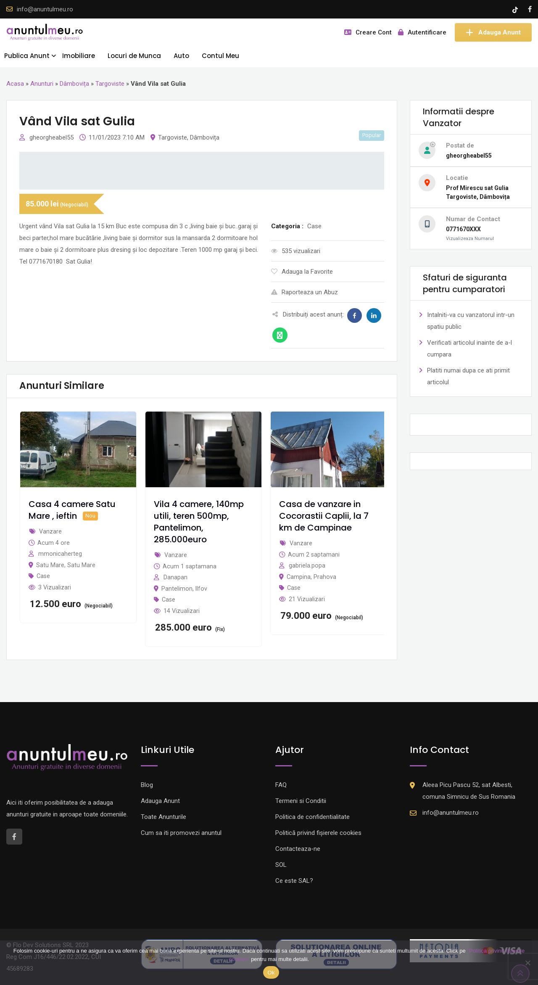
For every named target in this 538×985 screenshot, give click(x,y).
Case (43, 576)
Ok (270, 972)
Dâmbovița (74, 83)
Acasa (15, 83)
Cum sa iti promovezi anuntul (181, 833)
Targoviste (109, 83)
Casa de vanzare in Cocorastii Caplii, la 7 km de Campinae (324, 515)
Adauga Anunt (493, 32)
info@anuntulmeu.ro (45, 9)
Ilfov (201, 588)
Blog (147, 785)
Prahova (325, 576)
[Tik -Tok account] (516, 9)
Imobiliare (78, 55)
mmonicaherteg (60, 553)
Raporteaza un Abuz (304, 292)
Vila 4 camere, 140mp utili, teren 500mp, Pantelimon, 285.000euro (199, 521)
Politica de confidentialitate (312, 817)
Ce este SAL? (294, 881)
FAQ (281, 785)
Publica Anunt (27, 55)
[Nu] (527, 963)
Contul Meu (220, 55)
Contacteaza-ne (297, 849)
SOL (281, 865)
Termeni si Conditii (300, 801)
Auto (181, 55)
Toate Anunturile (163, 817)
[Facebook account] (530, 9)
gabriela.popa (307, 565)
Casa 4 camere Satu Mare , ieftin (72, 510)
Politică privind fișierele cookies (318, 833)
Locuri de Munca (134, 55)
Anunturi (41, 83)
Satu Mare (50, 565)
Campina (299, 576)
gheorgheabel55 (52, 137)
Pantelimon (177, 588)
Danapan (175, 577)
